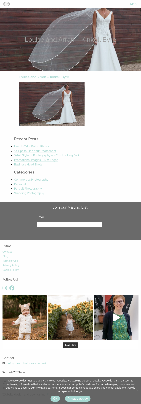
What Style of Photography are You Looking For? (46, 155)
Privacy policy (78, 399)
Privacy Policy (11, 265)
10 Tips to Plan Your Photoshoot (35, 151)
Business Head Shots (28, 164)
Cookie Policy (11, 269)
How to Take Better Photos (32, 146)
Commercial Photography (31, 179)
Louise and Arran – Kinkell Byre (44, 77)
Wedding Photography (29, 193)
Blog (5, 256)
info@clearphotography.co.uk (27, 363)
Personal (20, 184)
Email (42, 217)
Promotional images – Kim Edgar (36, 160)
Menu (134, 4)
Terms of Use (10, 260)
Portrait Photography (28, 188)
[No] (137, 390)
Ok (55, 399)
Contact (7, 251)
